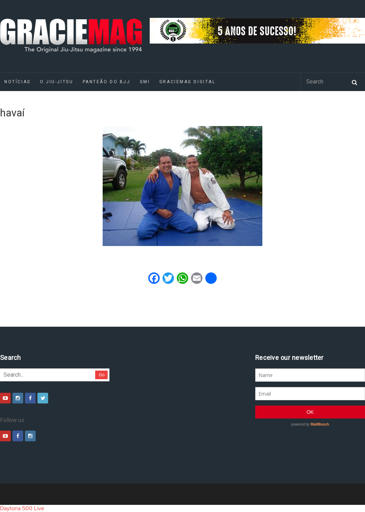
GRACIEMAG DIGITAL (187, 81)
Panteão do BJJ (106, 81)
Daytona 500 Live (22, 508)
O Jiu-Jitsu (56, 81)
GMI (145, 81)
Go (102, 374)
